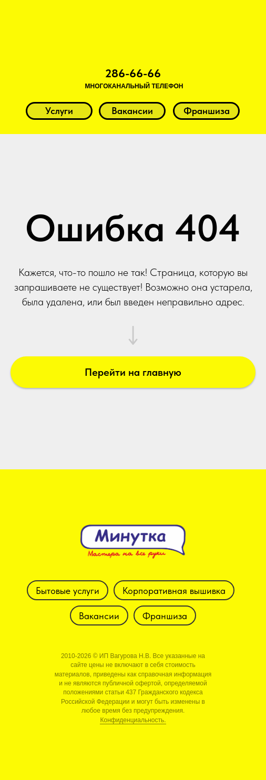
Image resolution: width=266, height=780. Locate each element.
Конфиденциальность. (133, 720)
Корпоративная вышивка (174, 590)
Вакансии (99, 615)
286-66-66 (133, 73)
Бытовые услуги (67, 590)
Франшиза (164, 615)
